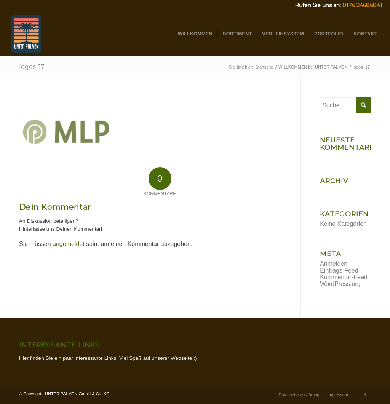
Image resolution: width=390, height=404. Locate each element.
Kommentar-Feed (344, 277)
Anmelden (333, 263)
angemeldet (69, 244)
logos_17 (32, 66)
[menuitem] (195, 33)
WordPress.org (340, 284)
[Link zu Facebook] (365, 394)
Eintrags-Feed (339, 270)
